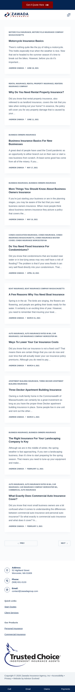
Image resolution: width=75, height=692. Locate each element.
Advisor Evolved (31, 678)
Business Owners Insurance (22, 135)
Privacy (7, 678)
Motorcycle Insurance (20, 32)
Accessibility (57, 675)
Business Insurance (18, 183)
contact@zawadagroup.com (25, 591)
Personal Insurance (13, 628)
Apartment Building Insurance (23, 381)
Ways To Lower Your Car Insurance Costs (33, 342)
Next (64, 543)
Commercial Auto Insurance (22, 490)
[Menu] (69, 15)
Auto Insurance (16, 334)
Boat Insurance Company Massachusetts (45, 289)
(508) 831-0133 (19, 582)
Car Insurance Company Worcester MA (38, 336)
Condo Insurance (46, 235)
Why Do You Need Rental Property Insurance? (36, 92)
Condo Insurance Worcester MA (31, 240)
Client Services (11, 612)
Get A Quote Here (37, 5)
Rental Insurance (17, 84)
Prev (21, 543)
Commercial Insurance (15, 634)
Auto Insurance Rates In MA (38, 334)
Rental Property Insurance (40, 84)
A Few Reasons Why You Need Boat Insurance (36, 294)
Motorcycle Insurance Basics (26, 41)
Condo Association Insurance (23, 235)
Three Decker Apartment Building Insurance (35, 389)
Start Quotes (10, 607)
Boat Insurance (16, 289)
